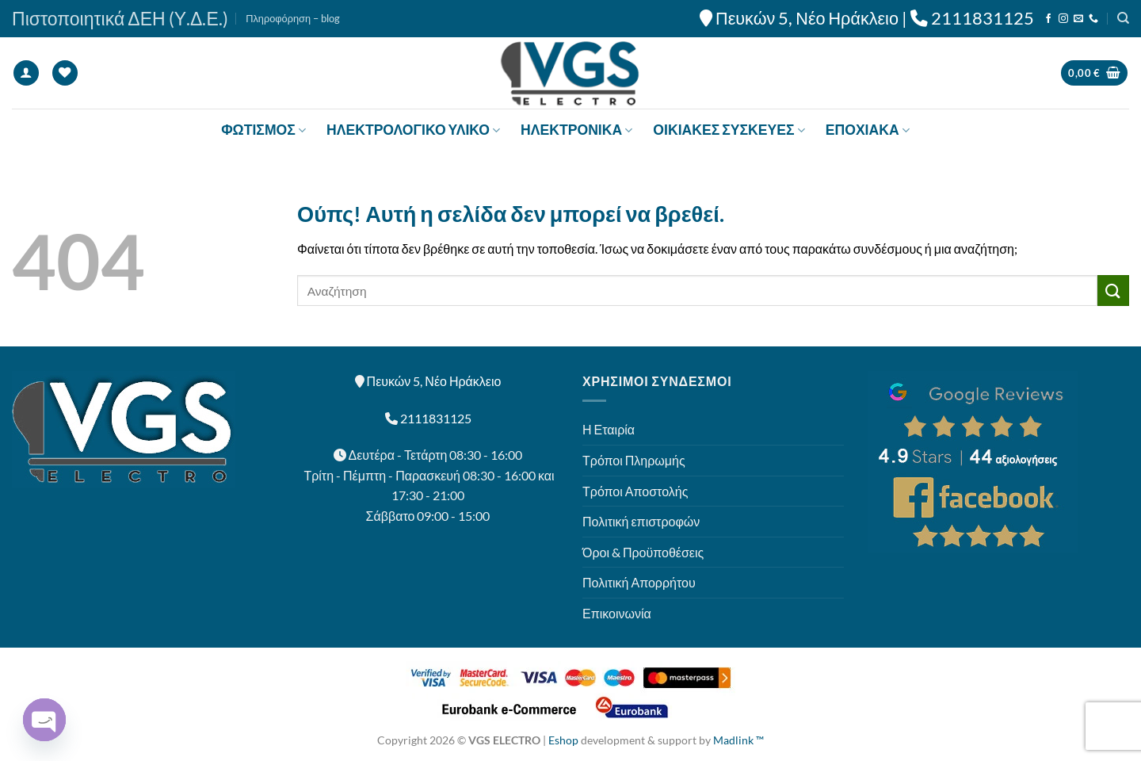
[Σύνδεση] (26, 73)
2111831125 (982, 18)
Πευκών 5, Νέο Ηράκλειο (807, 18)
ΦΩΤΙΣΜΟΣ (263, 129)
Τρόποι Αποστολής (635, 491)
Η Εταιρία (608, 429)
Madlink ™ (738, 740)
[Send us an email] (1078, 19)
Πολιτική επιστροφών (641, 521)
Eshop (563, 740)
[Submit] (1113, 290)
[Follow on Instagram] (1063, 19)
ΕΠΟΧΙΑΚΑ (868, 129)
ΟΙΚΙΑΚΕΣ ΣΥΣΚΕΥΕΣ (728, 129)
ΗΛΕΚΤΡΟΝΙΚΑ (576, 129)
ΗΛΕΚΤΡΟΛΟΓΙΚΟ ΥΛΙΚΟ (413, 129)
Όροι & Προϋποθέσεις (643, 552)
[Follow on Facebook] (1048, 19)
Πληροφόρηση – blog (293, 18)
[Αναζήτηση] (1123, 18)
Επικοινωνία (616, 613)
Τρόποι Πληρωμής (633, 460)
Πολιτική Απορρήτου (639, 582)
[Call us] (1093, 19)
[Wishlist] (65, 73)
